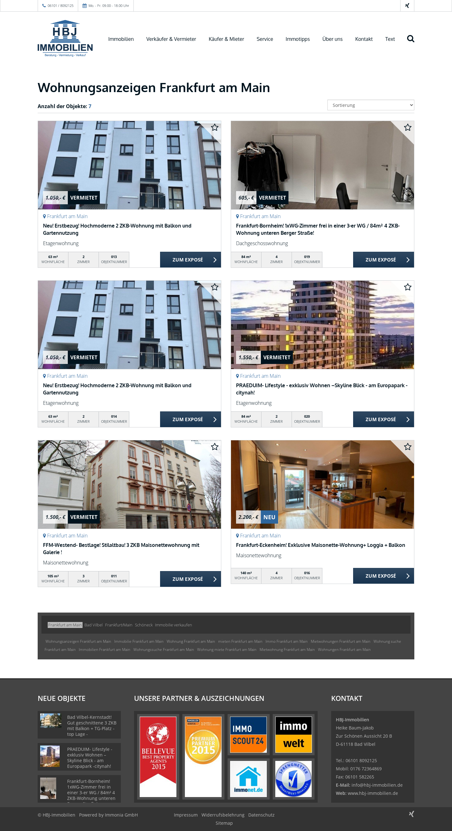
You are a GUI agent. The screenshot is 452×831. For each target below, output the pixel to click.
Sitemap (224, 823)
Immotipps (298, 39)
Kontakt (364, 39)
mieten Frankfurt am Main (240, 641)
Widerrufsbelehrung (223, 815)
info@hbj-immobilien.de (377, 785)
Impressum (186, 815)
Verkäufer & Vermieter (171, 39)
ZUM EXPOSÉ (187, 259)
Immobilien (121, 39)
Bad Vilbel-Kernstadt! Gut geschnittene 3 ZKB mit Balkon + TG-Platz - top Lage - (91, 725)
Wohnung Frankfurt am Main (191, 641)
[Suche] (413, 43)
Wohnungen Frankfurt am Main (344, 649)
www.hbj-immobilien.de (373, 793)
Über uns (332, 39)
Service (265, 39)
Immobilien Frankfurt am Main (104, 649)
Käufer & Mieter (226, 39)
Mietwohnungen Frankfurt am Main (340, 641)
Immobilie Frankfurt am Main (139, 641)
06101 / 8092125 (60, 5)
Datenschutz (261, 815)
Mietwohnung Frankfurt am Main (287, 649)
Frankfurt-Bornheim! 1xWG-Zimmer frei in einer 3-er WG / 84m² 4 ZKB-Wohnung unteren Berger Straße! (91, 792)
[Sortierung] (371, 105)
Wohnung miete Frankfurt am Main (226, 649)
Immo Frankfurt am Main (287, 641)
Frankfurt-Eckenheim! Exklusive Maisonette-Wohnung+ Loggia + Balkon (320, 545)
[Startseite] (65, 38)
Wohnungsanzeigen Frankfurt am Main (78, 641)
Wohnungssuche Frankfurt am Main (163, 649)
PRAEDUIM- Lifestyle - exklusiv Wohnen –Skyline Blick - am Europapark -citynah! (89, 757)
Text (390, 39)
